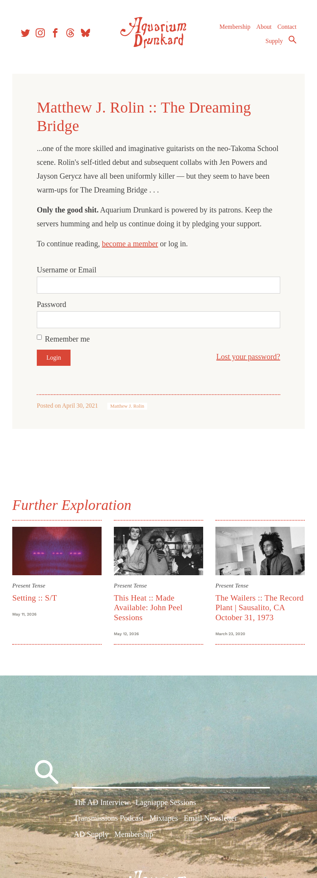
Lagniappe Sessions (165, 802)
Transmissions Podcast (109, 818)
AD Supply (91, 834)
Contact (287, 26)
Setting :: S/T (34, 597)
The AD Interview (102, 802)
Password (51, 304)
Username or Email (67, 270)
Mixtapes (163, 818)
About (263, 26)
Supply (274, 41)
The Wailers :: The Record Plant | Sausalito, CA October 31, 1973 (259, 607)
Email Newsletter (210, 818)
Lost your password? (248, 356)
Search (292, 39)
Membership (234, 26)
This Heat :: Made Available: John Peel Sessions (148, 607)
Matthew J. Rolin (127, 406)
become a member (130, 243)
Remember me (67, 339)
